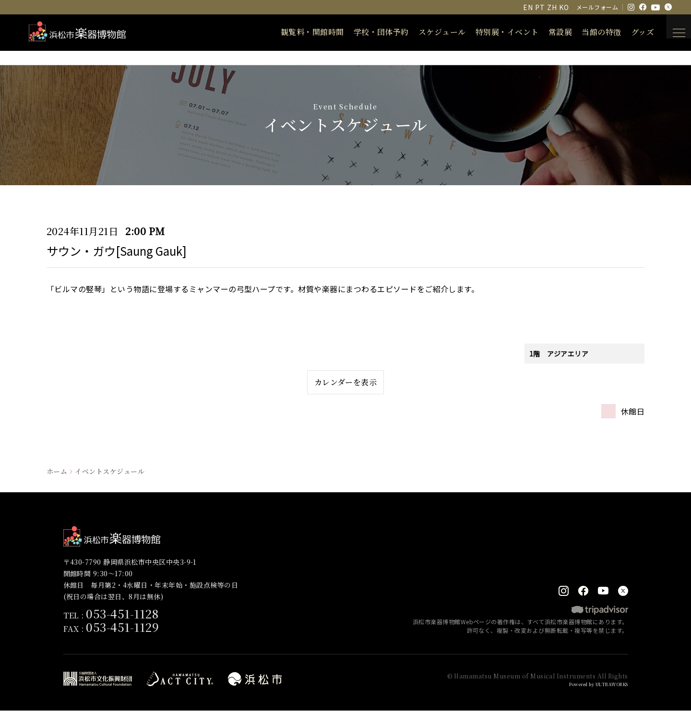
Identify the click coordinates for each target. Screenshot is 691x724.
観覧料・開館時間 (300, 31)
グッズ (630, 31)
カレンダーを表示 (346, 388)
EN (528, 7)
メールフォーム (597, 7)
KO (564, 7)
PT (540, 7)
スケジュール (429, 31)
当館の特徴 (588, 31)
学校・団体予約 (368, 31)
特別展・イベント (494, 31)
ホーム (57, 483)
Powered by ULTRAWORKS (592, 697)
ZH (552, 7)
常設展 (548, 31)
